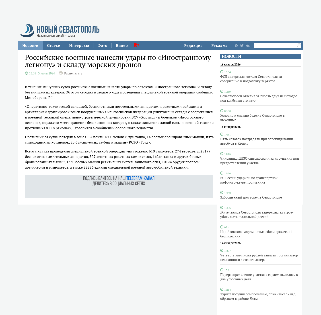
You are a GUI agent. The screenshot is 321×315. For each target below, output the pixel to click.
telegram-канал (140, 178)
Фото (102, 45)
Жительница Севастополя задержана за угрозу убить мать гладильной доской (257, 214)
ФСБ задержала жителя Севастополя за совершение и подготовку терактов (251, 78)
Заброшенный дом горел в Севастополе (251, 197)
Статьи (53, 45)
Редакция (193, 45)
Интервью (79, 45)
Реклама (219, 45)
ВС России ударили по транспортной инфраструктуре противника (249, 179)
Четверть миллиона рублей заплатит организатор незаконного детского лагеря (259, 257)
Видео (122, 45)
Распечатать (73, 73)
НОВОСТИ (231, 56)
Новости (30, 45)
